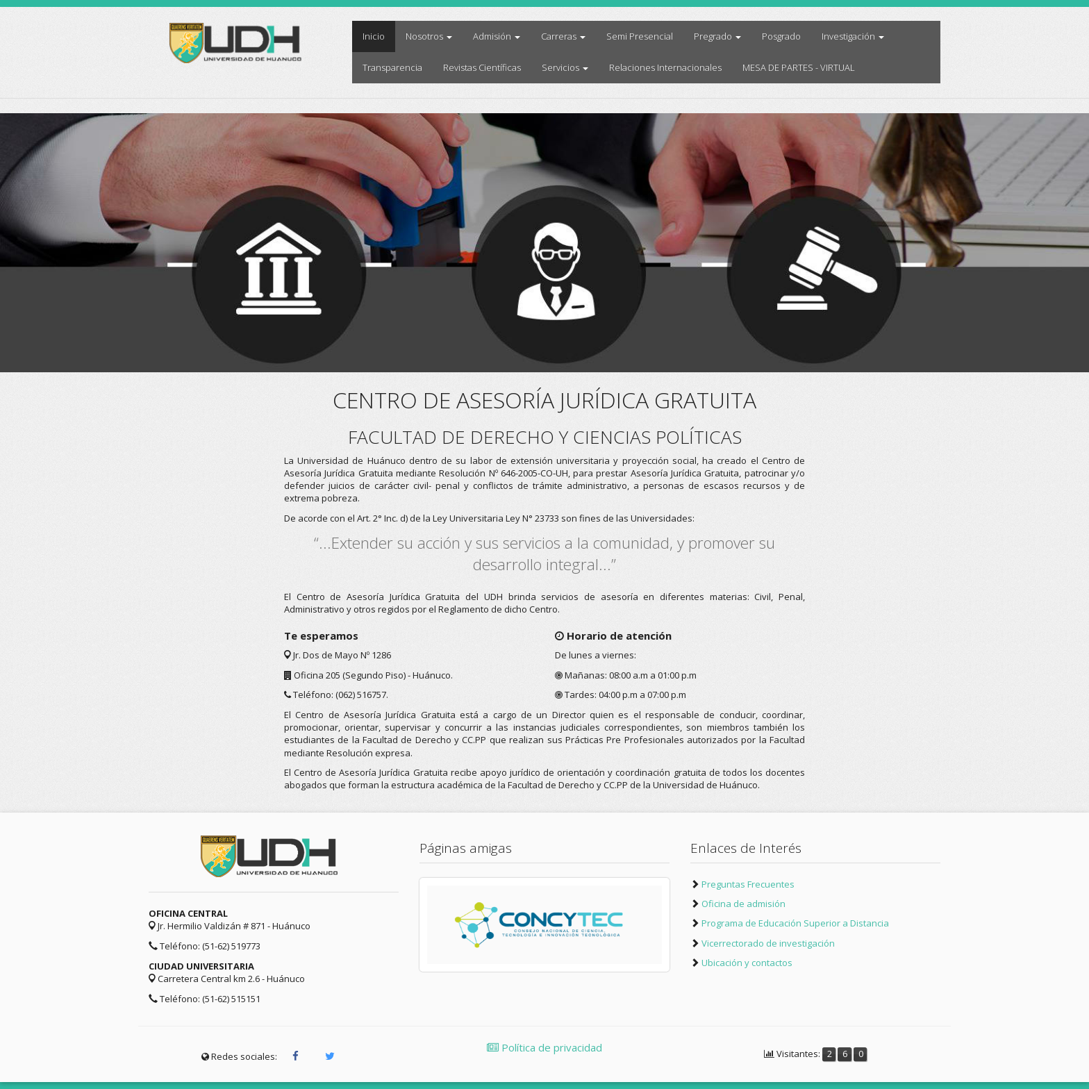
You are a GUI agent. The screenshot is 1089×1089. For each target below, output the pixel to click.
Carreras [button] (563, 36)
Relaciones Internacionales (665, 67)
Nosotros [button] (429, 36)
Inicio (379, 35)
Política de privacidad (544, 1047)
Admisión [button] (496, 36)
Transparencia (392, 67)
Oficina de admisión (743, 903)
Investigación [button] (853, 36)
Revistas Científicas (482, 67)
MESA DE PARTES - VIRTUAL (798, 67)
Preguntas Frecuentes (748, 884)
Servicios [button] (565, 67)
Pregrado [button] (717, 36)
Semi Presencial (639, 36)
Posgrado (781, 36)
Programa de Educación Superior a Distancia (795, 923)
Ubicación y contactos (746, 962)
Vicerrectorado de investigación (768, 943)
